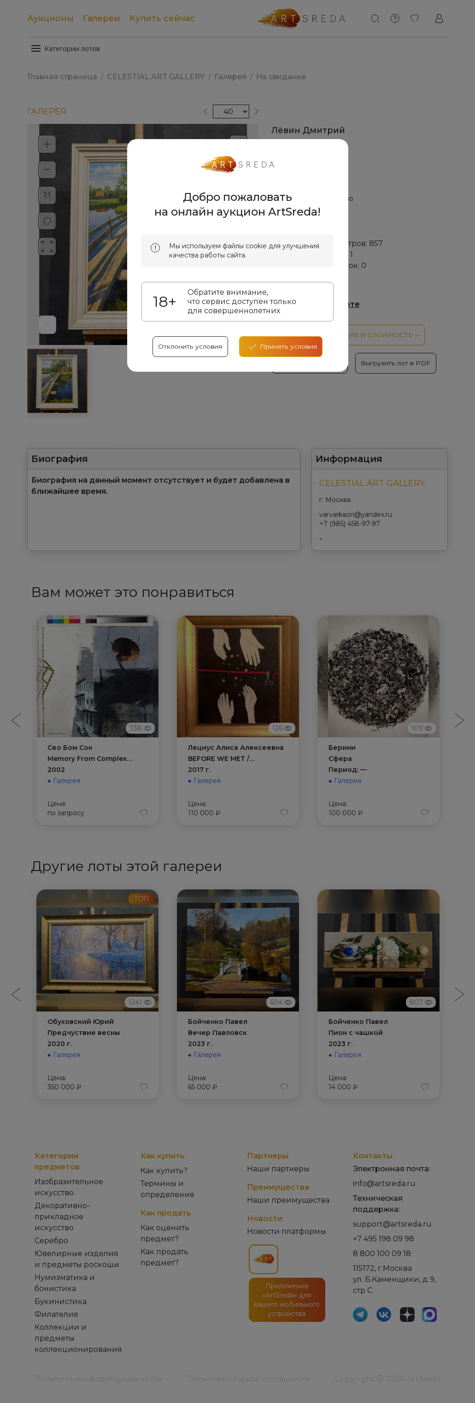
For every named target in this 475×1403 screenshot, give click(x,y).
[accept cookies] (281, 348)
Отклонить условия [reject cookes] (190, 348)
